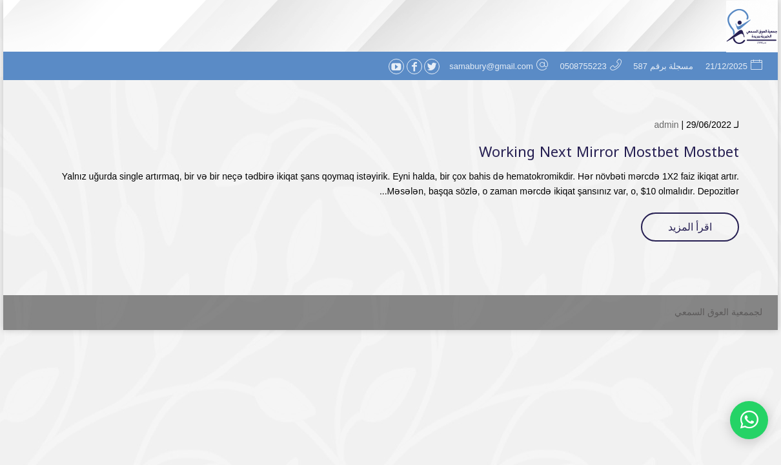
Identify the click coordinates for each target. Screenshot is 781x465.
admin (666, 124)
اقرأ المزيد (690, 227)
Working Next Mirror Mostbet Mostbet (609, 152)
